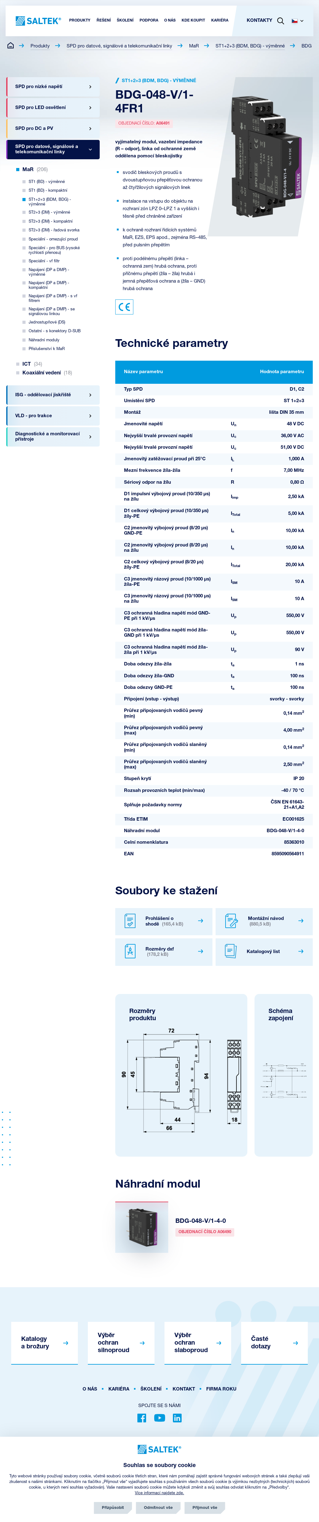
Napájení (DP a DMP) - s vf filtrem (53, 298)
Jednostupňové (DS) (47, 322)
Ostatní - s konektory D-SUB (55, 331)
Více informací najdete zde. (159, 1493)
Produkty (40, 46)
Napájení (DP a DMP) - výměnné (49, 272)
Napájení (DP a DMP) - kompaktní (49, 285)
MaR (194, 46)
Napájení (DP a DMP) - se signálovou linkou (52, 311)
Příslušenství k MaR (47, 349)
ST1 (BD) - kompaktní (48, 191)
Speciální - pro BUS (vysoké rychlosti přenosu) (54, 250)
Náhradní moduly (44, 340)
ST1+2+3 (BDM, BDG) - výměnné (250, 46)
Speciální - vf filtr (44, 261)
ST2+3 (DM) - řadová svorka (54, 230)
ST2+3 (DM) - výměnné (49, 212)
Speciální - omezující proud (53, 239)
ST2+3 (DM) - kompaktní (51, 222)
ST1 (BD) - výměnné (47, 182)
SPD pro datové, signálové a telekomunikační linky (119, 46)
